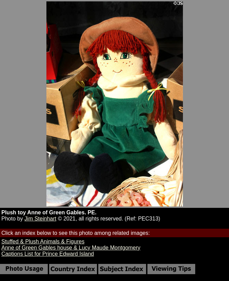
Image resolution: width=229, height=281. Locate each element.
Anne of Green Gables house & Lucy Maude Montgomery (70, 248)
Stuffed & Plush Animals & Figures (42, 241)
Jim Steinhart (40, 219)
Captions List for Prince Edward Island (47, 254)
